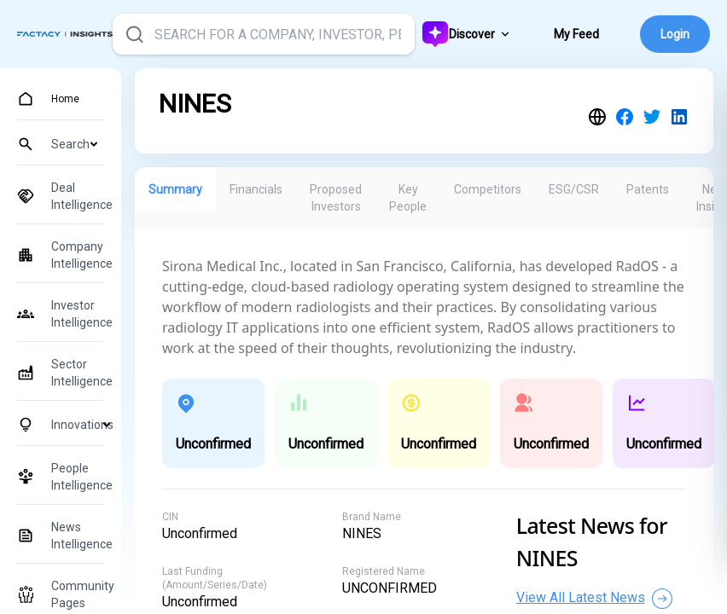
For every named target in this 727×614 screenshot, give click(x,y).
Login (674, 34)
